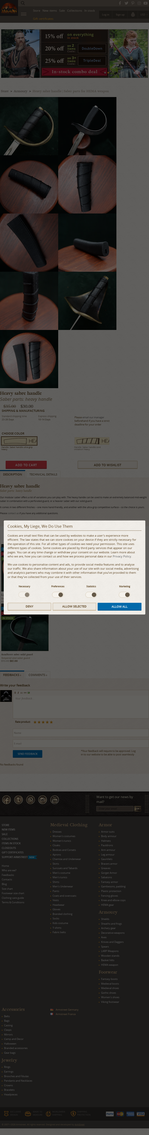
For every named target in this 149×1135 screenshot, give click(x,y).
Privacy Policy (122, 556)
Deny (29, 606)
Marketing (124, 586)
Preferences (57, 586)
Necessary (24, 586)
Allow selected (74, 606)
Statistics (91, 586)
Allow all (119, 607)
